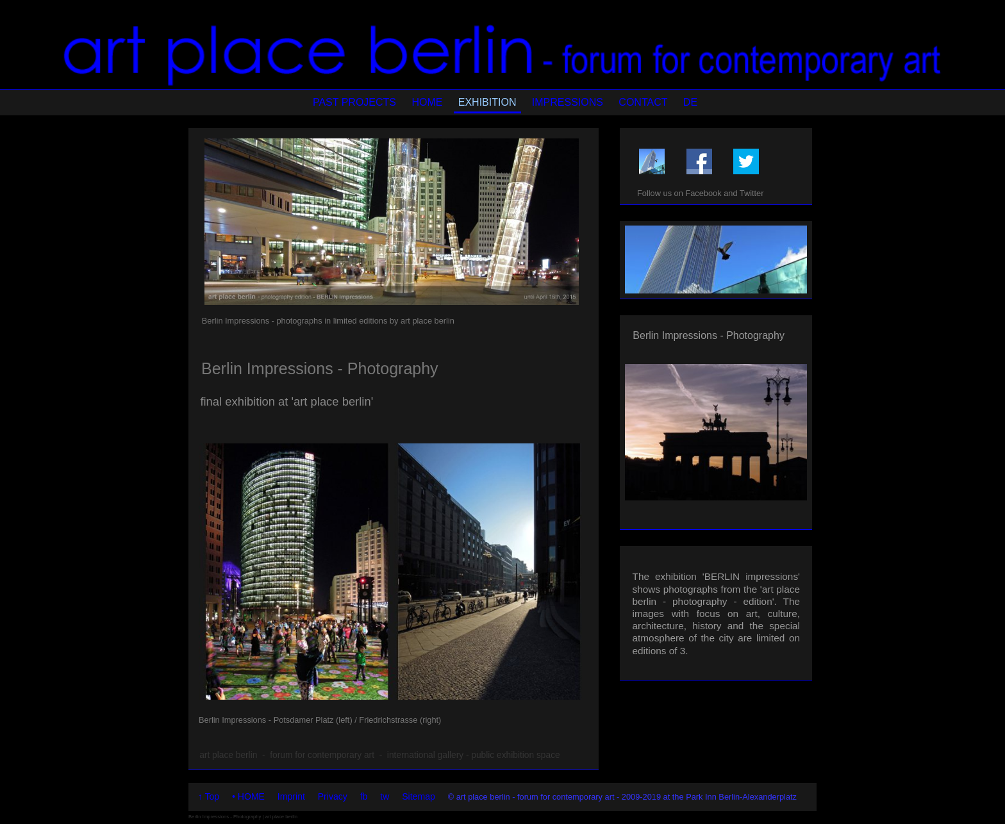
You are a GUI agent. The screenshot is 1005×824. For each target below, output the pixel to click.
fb (364, 796)
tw (384, 796)
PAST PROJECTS (354, 102)
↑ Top (208, 796)
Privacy (332, 796)
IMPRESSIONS (567, 102)
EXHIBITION (487, 102)
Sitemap (418, 796)
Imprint (291, 796)
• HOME (248, 796)
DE (690, 102)
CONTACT (643, 102)
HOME (426, 102)
